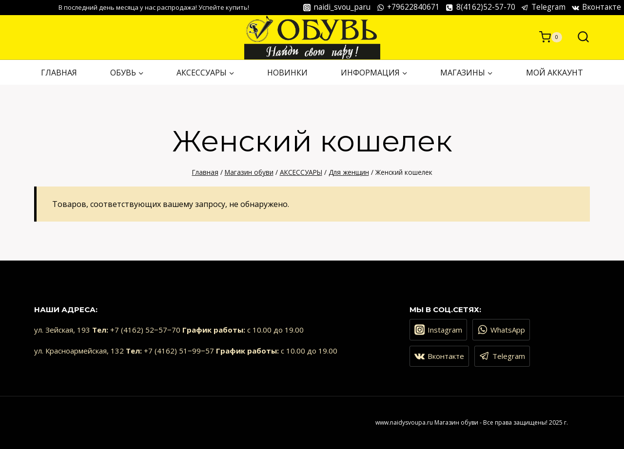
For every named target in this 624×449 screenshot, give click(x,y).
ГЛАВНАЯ (59, 72)
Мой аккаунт (554, 72)
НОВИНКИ (287, 72)
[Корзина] (550, 37)
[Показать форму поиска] (578, 37)
